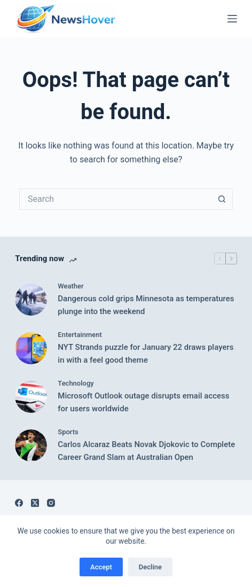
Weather (70, 286)
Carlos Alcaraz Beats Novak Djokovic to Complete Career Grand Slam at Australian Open (146, 451)
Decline (150, 567)
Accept (101, 567)
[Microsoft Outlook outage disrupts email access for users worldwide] (31, 397)
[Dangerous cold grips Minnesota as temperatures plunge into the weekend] (31, 300)
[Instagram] (51, 503)
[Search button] (222, 199)
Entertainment (80, 335)
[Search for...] (115, 199)
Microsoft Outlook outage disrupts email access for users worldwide (143, 402)
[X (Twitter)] (35, 503)
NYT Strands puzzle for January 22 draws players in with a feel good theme (145, 353)
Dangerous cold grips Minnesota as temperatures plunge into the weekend (146, 305)
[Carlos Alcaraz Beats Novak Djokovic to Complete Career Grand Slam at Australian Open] (31, 445)
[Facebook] (19, 503)
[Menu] (232, 19)
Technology (75, 383)
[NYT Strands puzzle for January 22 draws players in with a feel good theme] (31, 348)
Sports (68, 432)
